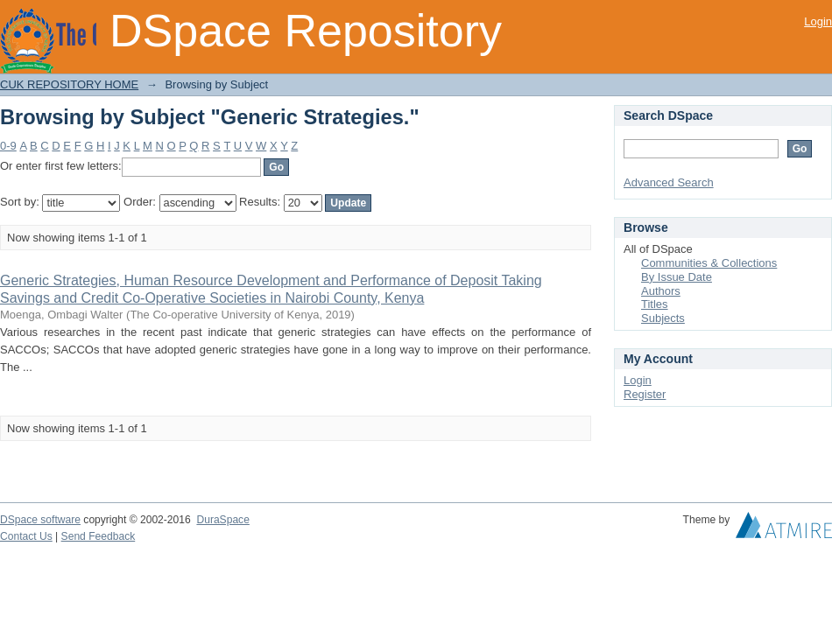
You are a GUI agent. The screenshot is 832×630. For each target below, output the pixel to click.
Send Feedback (98, 536)
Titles (654, 304)
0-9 (8, 145)
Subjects (663, 318)
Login (818, 21)
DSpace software (40, 520)
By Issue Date (676, 277)
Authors (660, 291)
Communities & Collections (709, 263)
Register (645, 394)
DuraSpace (222, 520)
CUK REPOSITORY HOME (69, 84)
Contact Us (26, 536)
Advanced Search (669, 182)
